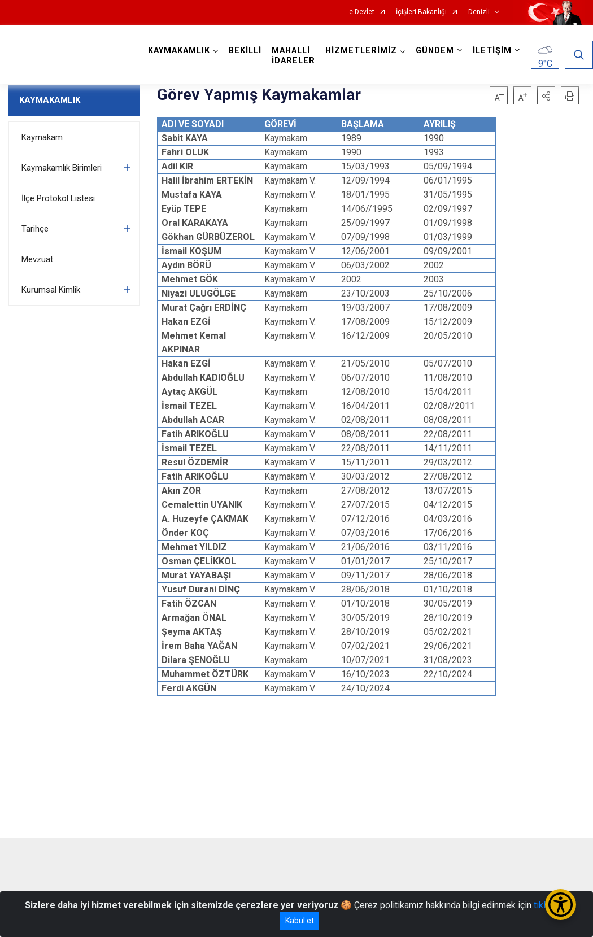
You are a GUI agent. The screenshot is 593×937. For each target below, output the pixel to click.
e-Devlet (361, 12)
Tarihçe (35, 229)
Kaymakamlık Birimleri (61, 168)
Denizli (479, 12)
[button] (546, 95)
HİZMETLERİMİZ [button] (361, 50)
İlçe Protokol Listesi (58, 198)
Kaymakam (42, 137)
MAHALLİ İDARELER (293, 56)
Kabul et (299, 920)
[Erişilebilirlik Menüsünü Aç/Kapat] (560, 904)
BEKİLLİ (245, 50)
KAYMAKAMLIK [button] (179, 50)
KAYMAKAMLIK (49, 100)
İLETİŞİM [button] (492, 50)
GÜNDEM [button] (435, 50)
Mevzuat (37, 259)
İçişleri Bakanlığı (421, 12)
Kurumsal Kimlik (50, 290)
